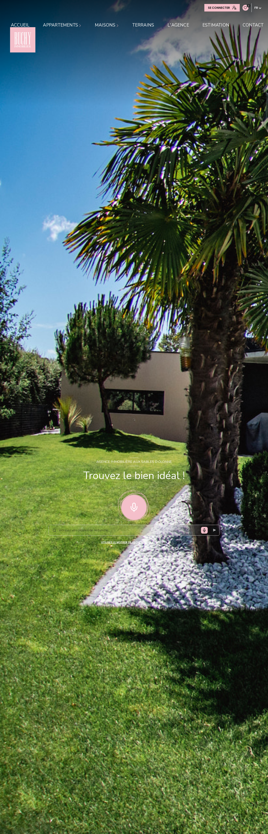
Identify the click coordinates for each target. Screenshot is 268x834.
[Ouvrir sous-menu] (80, 25)
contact (253, 25)
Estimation (215, 25)
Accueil (20, 25)
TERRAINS (143, 25)
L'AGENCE (178, 25)
